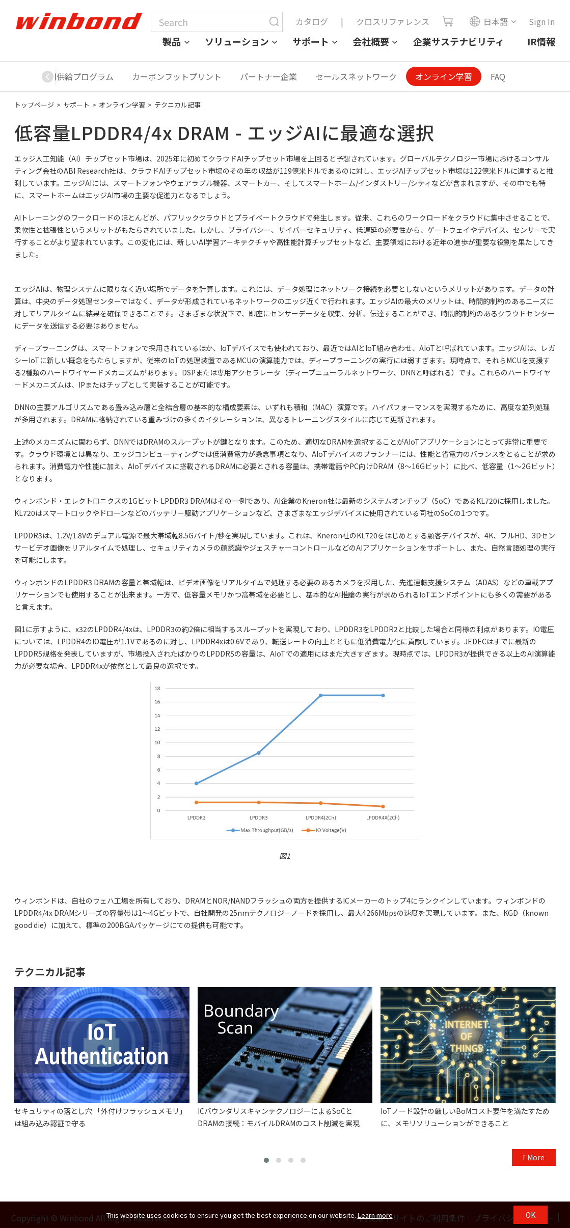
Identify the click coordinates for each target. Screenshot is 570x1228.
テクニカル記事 (177, 105)
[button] (47, 76)
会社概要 (370, 41)
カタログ (311, 21)
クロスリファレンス (392, 21)
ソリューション (237, 41)
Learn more (375, 1215)
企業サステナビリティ (458, 41)
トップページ (34, 105)
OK (530, 1215)
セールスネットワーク (356, 76)
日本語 (488, 21)
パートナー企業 (268, 76)
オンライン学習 (443, 76)
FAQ (498, 76)
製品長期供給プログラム (69, 76)
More (534, 1157)
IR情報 (541, 41)
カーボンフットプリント (177, 76)
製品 (171, 41)
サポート (310, 41)
